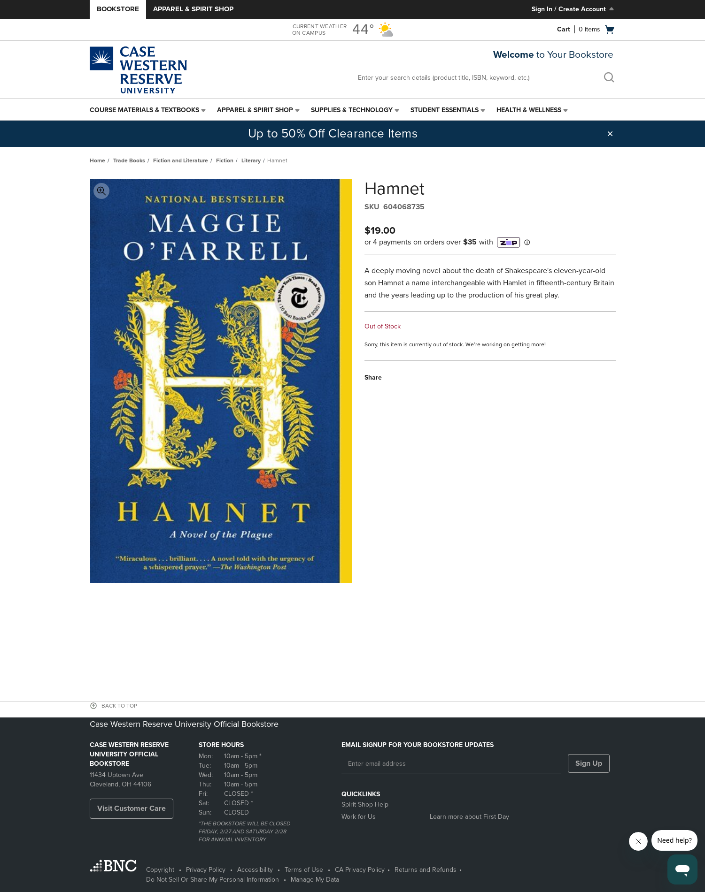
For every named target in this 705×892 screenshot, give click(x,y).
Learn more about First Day (469, 817)
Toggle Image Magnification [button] (101, 191)
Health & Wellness (528, 110)
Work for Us (358, 817)
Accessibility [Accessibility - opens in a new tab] (255, 870)
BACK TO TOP (119, 705)
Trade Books (129, 160)
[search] (609, 78)
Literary (251, 160)
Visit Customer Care (131, 808)
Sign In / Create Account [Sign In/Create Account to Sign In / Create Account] (574, 9)
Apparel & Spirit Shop (193, 9)
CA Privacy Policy (360, 870)
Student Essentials (445, 110)
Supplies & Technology (352, 110)
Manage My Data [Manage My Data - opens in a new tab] (315, 880)
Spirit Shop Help (364, 804)
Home (97, 160)
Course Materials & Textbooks (144, 110)
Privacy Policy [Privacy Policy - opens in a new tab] (205, 870)
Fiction (224, 160)
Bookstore (118, 9)
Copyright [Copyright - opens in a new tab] (160, 870)
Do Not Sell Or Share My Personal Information (212, 880)
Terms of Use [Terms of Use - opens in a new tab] (304, 870)
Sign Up (588, 763)
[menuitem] (148, 110)
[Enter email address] (451, 764)
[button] (610, 133)
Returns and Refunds (426, 870)
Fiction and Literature (180, 160)
